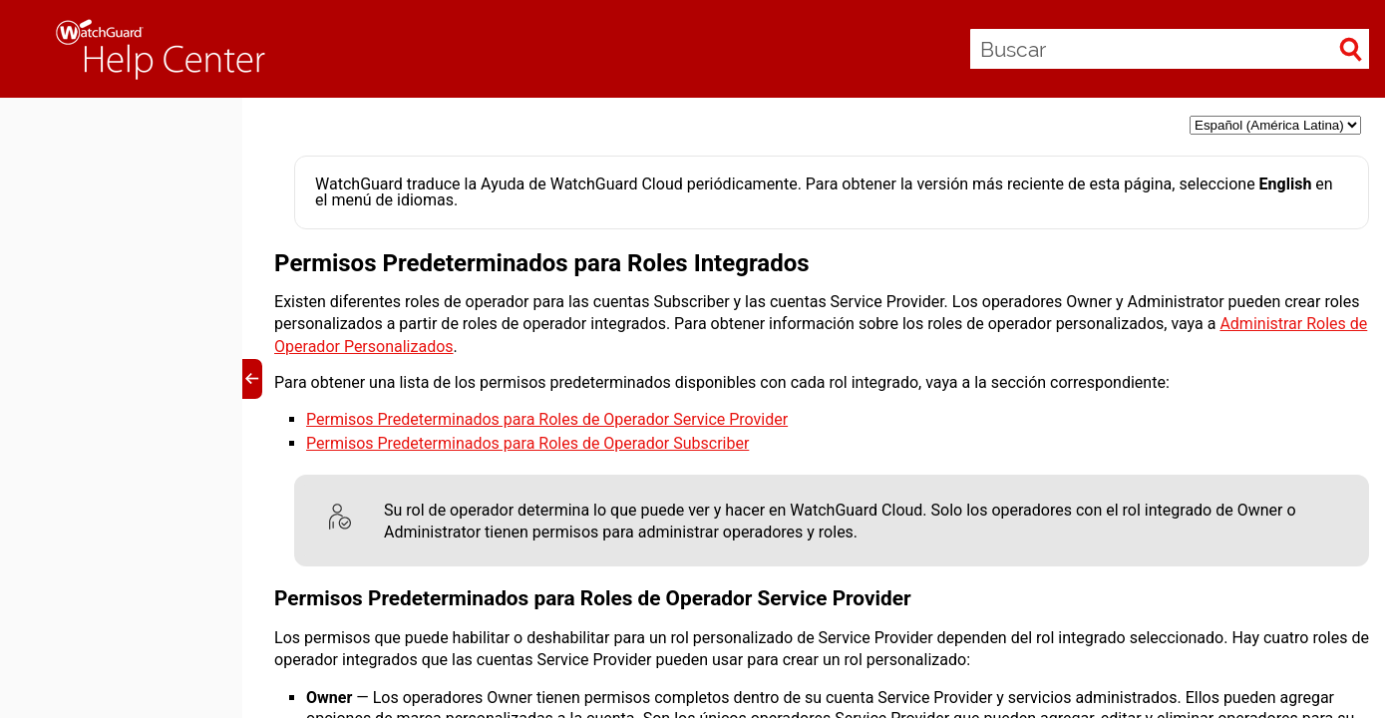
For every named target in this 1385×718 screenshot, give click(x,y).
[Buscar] (1169, 49)
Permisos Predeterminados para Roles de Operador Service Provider (547, 419)
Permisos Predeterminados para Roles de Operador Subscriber (527, 443)
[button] (1351, 49)
